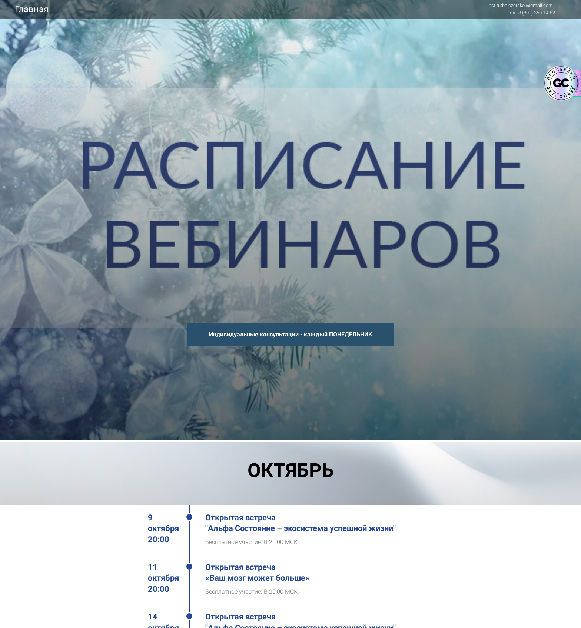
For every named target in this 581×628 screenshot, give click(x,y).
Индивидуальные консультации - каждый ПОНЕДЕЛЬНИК (290, 334)
